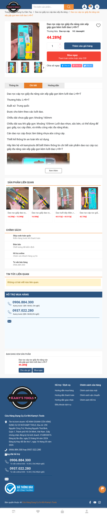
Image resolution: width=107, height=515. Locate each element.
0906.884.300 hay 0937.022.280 (25, 449)
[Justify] (68, 7)
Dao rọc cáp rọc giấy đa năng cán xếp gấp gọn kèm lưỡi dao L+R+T (33, 361)
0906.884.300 (23, 302)
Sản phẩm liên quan (21, 182)
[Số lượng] (52, 45)
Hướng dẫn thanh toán (64, 395)
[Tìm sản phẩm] (48, 7)
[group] (25, 41)
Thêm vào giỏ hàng (82, 46)
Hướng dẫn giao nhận (64, 400)
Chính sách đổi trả (88, 400)
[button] (43, 67)
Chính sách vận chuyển (90, 395)
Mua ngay (72, 57)
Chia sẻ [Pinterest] (76, 66)
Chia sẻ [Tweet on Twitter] (87, 66)
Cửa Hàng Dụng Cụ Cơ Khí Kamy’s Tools (39, 502)
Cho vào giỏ (25, 370)
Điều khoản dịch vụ (63, 405)
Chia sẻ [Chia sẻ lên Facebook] (65, 66)
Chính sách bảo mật (88, 390)
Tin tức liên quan (17, 274)
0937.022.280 (23, 310)
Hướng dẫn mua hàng (64, 390)
